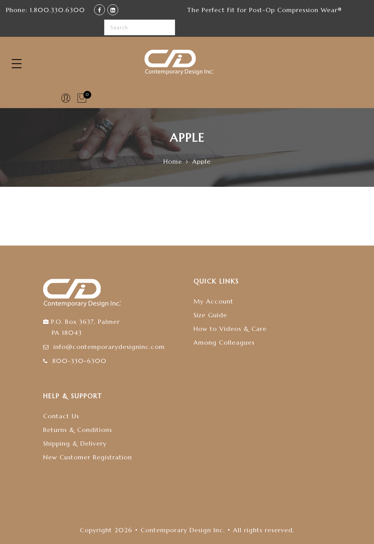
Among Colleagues (224, 342)
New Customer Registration (87, 457)
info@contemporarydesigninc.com (109, 347)
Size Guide (210, 315)
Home (172, 161)
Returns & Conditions (77, 430)
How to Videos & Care (230, 329)
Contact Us (61, 416)
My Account (213, 301)
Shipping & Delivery (75, 443)
